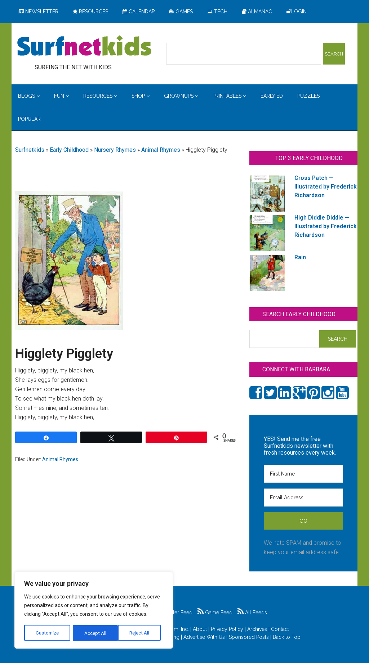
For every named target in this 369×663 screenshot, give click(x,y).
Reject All (94, 633)
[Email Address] (303, 498)
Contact (280, 629)
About (200, 629)
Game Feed (214, 612)
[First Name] (303, 474)
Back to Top (287, 637)
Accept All (140, 633)
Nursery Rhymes (115, 149)
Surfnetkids (29, 149)
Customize (47, 633)
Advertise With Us (204, 637)
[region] (93, 611)
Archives (257, 629)
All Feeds (252, 612)
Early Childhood (69, 149)
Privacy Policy (227, 629)
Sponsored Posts (249, 637)
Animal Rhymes (160, 149)
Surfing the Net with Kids (84, 46)
